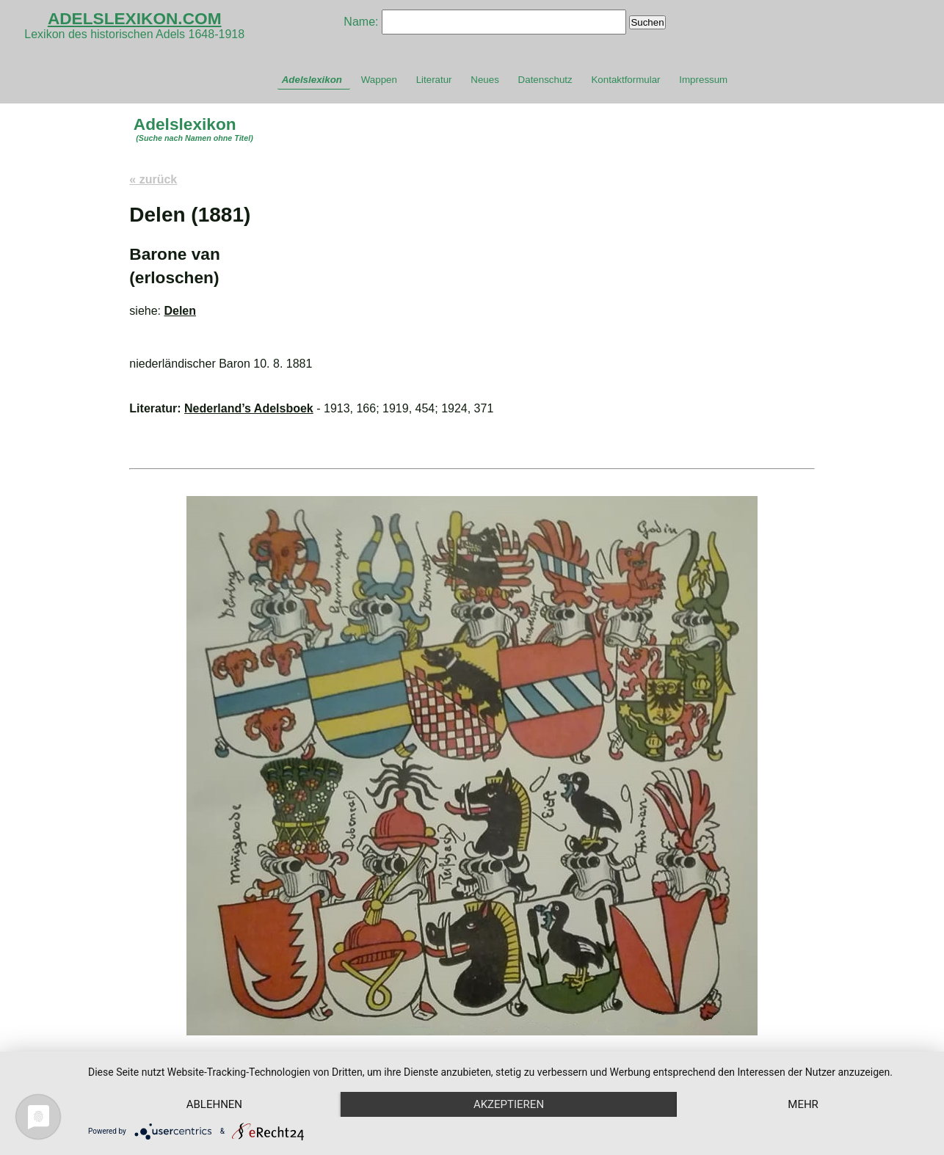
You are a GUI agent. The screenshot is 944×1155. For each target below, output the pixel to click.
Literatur (434, 79)
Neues (485, 79)
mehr (803, 1104)
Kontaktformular (625, 79)
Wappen (379, 79)
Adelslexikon (312, 79)
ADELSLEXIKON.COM (135, 18)
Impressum (703, 79)
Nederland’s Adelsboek (248, 408)
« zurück (153, 179)
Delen (180, 311)
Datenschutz (545, 79)
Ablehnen (214, 1104)
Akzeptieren (508, 1104)
